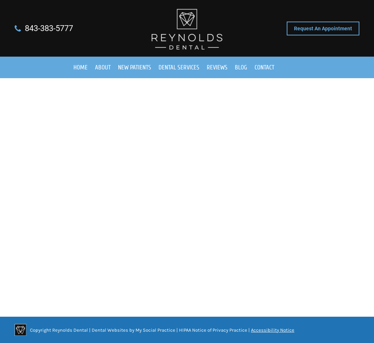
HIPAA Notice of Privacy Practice (213, 330)
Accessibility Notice (272, 330)
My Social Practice (154, 330)
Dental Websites (110, 330)
